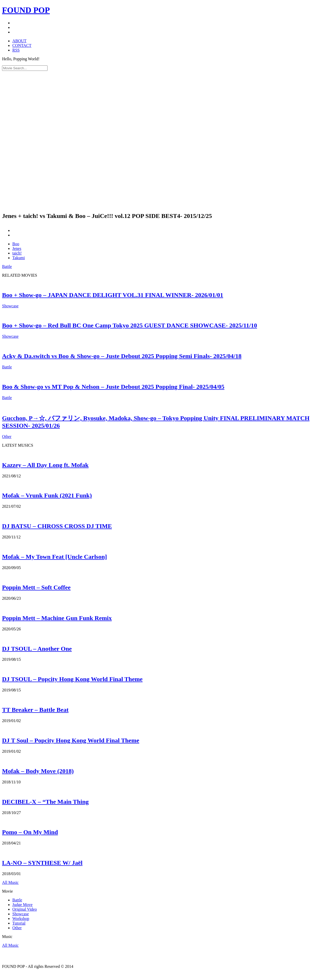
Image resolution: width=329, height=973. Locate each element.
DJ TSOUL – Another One (37, 648)
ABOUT (19, 41)
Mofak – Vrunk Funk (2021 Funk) (47, 495)
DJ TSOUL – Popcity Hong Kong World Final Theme (72, 679)
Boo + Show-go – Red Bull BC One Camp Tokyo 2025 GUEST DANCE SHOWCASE (129, 325)
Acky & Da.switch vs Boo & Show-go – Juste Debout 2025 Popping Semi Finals (121, 356)
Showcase (10, 306)
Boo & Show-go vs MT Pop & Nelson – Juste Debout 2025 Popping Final (113, 386)
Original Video (24, 909)
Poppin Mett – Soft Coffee (36, 587)
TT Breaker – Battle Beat (35, 709)
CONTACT (21, 45)
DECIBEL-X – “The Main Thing (45, 801)
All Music (10, 882)
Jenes (16, 248)
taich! (17, 253)
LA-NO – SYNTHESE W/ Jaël (42, 862)
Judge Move (22, 904)
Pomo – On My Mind (30, 832)
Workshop (20, 918)
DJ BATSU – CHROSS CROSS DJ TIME (57, 526)
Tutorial (18, 923)
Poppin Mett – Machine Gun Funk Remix (57, 618)
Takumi (18, 258)
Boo (15, 244)
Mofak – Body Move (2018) (38, 771)
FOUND (26, 10)
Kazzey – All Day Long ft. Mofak (45, 465)
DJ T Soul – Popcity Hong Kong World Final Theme (70, 740)
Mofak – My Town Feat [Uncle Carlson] (54, 556)
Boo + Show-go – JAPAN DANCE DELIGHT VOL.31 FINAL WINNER (112, 295)
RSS (16, 50)
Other (6, 436)
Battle (7, 266)
